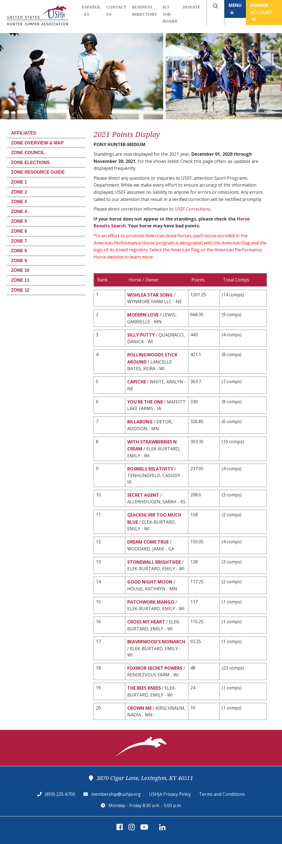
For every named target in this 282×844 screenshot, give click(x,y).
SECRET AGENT (143, 495)
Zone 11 (20, 280)
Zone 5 (19, 221)
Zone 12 (20, 290)
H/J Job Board (169, 14)
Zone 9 (19, 260)
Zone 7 (19, 241)
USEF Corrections (192, 209)
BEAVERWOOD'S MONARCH (156, 642)
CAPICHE (136, 382)
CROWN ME (139, 708)
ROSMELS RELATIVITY (150, 469)
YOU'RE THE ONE (145, 402)
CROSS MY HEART (146, 622)
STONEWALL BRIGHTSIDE (154, 562)
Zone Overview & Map (37, 143)
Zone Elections (30, 162)
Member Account (261, 11)
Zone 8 (19, 250)
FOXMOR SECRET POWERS (154, 668)
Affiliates (23, 133)
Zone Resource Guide (38, 172)
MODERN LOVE (143, 315)
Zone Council (28, 152)
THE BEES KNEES (144, 688)
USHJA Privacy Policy (170, 794)
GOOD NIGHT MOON (149, 582)
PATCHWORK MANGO (150, 602)
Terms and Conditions (222, 794)
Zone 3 (19, 201)
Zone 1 (19, 182)
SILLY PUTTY (141, 335)
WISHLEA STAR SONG (150, 295)
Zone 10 (20, 270)
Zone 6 (19, 231)
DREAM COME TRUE (148, 542)
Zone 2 (19, 192)
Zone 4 (19, 211)
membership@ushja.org (116, 794)
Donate (191, 7)
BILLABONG (140, 422)
